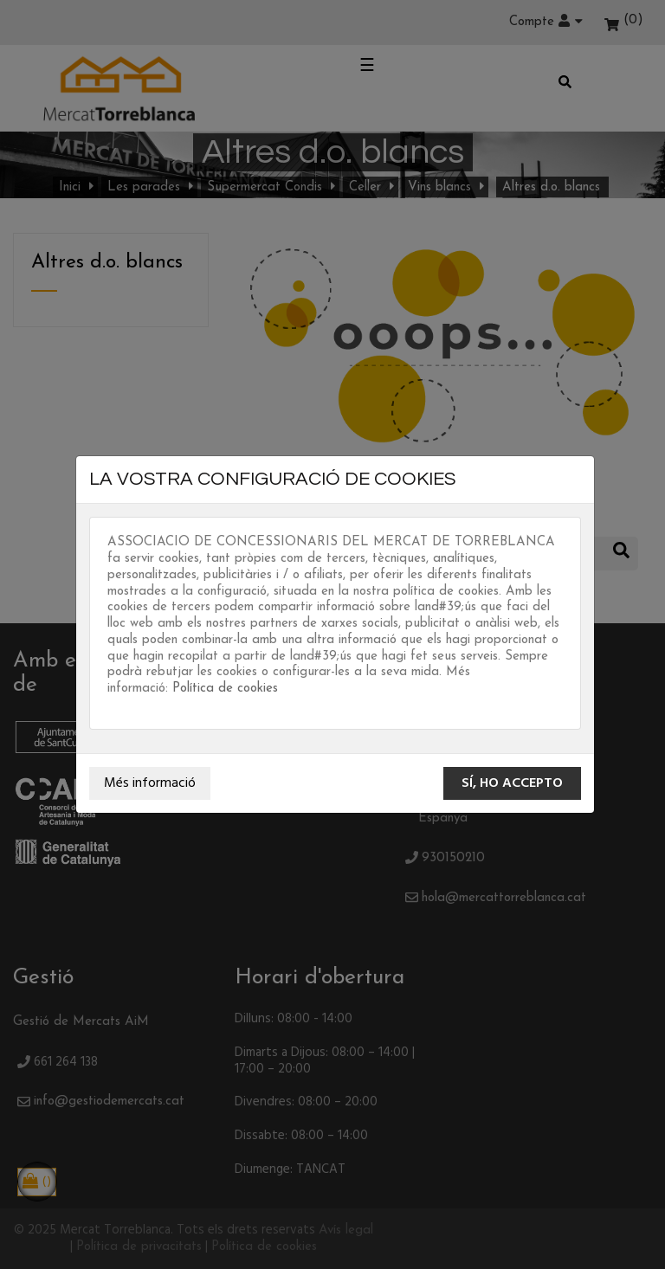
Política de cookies (225, 688)
